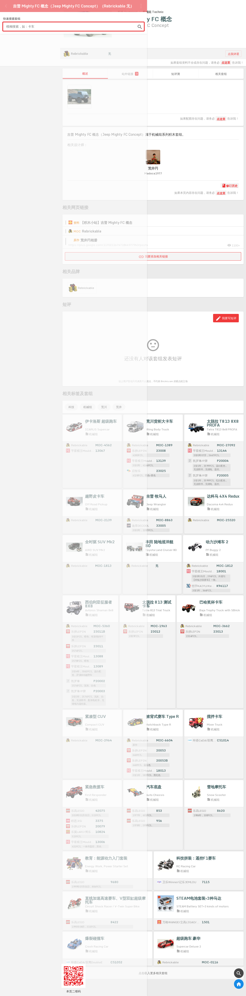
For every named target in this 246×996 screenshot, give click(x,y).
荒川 (104, 407)
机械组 (87, 407)
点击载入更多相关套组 (153, 968)
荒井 (119, 407)
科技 (71, 407)
